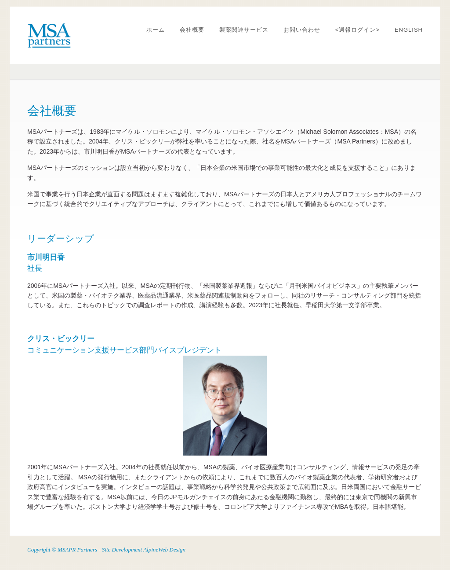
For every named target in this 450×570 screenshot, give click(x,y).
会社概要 (192, 29)
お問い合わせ (301, 29)
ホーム (155, 29)
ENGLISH (409, 29)
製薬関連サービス (244, 29)
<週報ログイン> (357, 29)
